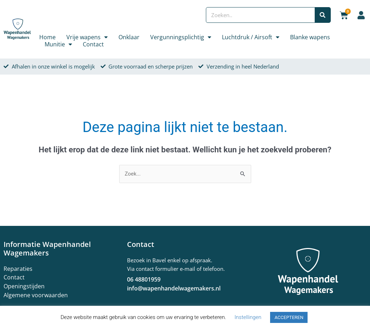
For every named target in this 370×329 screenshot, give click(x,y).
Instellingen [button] (247, 317)
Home (47, 37)
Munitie (58, 44)
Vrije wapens (87, 37)
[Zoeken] (322, 14)
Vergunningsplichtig (180, 37)
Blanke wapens (310, 37)
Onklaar (129, 37)
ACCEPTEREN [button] (288, 317)
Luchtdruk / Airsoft (250, 37)
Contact (93, 44)
